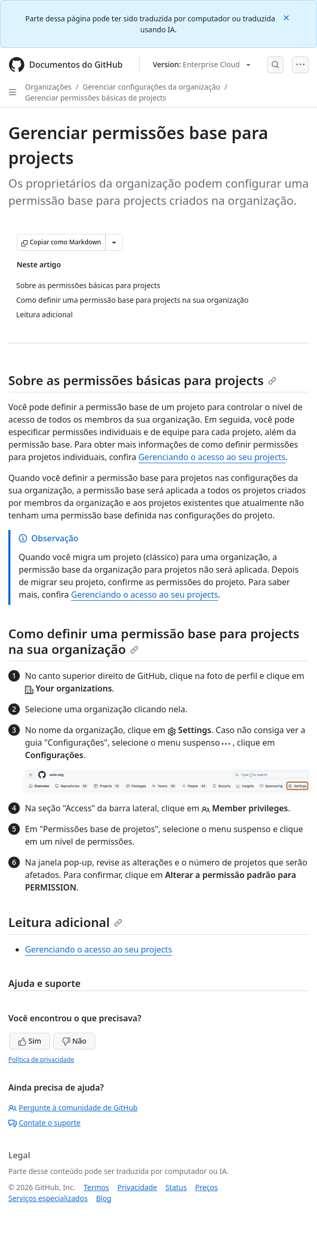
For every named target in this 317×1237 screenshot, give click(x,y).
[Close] (287, 17)
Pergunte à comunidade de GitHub (72, 1107)
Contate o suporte (44, 1123)
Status (176, 1187)
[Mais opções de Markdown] (114, 242)
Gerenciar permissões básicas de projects (95, 98)
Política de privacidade (41, 1059)
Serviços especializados (47, 1198)
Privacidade (137, 1187)
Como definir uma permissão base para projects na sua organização (153, 641)
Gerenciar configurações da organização (152, 87)
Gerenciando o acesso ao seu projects (212, 457)
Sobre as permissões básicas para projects (142, 380)
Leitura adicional (65, 922)
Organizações (48, 87)
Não (74, 1041)
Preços (206, 1187)
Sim (29, 1041)
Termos (96, 1187)
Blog (103, 1198)
